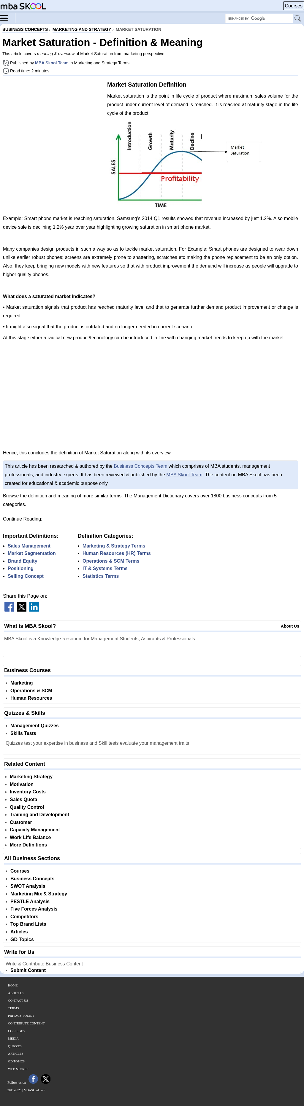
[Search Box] (259, 18)
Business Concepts (32, 878)
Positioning (21, 568)
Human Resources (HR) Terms (117, 553)
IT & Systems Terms (105, 568)
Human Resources (31, 698)
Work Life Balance (30, 837)
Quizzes (15, 1046)
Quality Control (27, 807)
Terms (13, 1008)
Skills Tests (23, 733)
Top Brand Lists (28, 924)
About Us (290, 626)
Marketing (21, 682)
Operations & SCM (31, 690)
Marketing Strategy (31, 776)
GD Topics (22, 939)
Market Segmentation (32, 553)
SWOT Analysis (27, 886)
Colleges (16, 1031)
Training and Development (39, 814)
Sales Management (29, 545)
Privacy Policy (21, 1015)
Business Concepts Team (140, 466)
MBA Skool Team (52, 63)
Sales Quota (23, 799)
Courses (294, 5)
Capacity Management (35, 829)
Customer (21, 822)
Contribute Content (26, 1023)
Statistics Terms (101, 576)
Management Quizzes (34, 725)
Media (13, 1038)
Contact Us (18, 1000)
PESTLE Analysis (30, 901)
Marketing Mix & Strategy (38, 893)
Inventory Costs (28, 791)
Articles (19, 931)
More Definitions (28, 844)
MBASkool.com (34, 1090)
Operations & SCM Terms (111, 561)
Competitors (24, 916)
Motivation (22, 784)
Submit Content (28, 970)
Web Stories (18, 1069)
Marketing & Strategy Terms (114, 545)
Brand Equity (22, 561)
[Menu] (7, 18)
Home (13, 985)
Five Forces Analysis (34, 908)
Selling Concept (26, 576)
